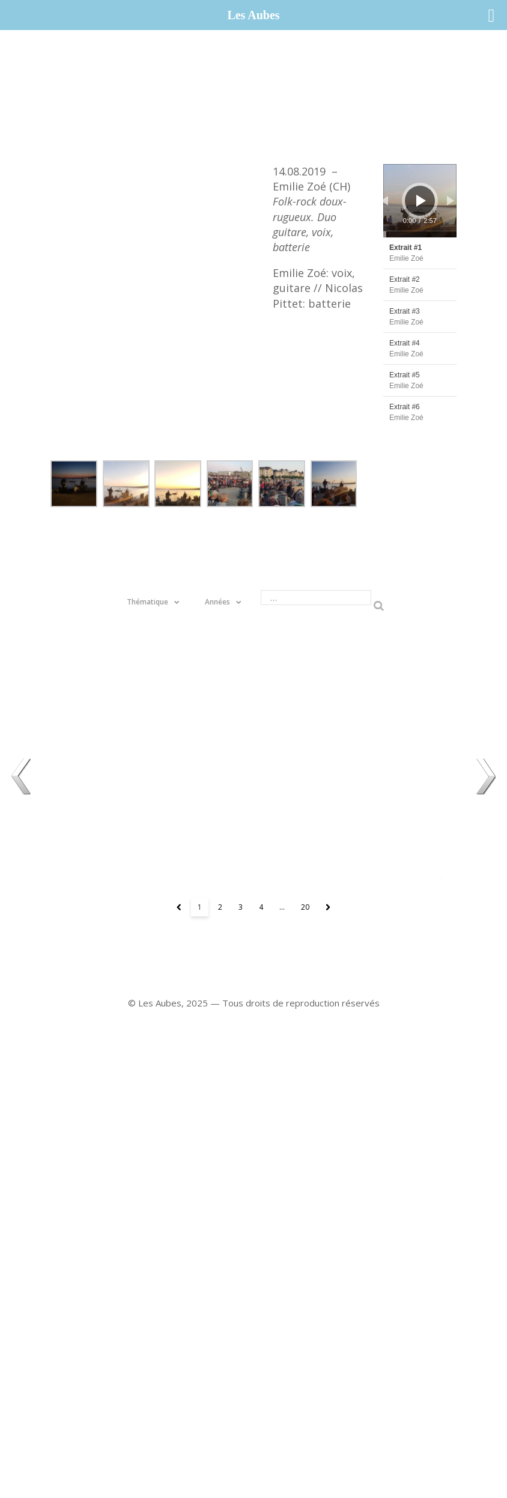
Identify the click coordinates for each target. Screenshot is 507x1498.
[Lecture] (421, 201)
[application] (420, 200)
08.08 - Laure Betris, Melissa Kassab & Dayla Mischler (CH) (380, 694)
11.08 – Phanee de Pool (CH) (127, 694)
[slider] (420, 234)
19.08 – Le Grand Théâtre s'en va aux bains (126, 820)
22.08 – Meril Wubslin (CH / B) (253, 694)
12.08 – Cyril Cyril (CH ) (380, 821)
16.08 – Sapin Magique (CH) (253, 821)
